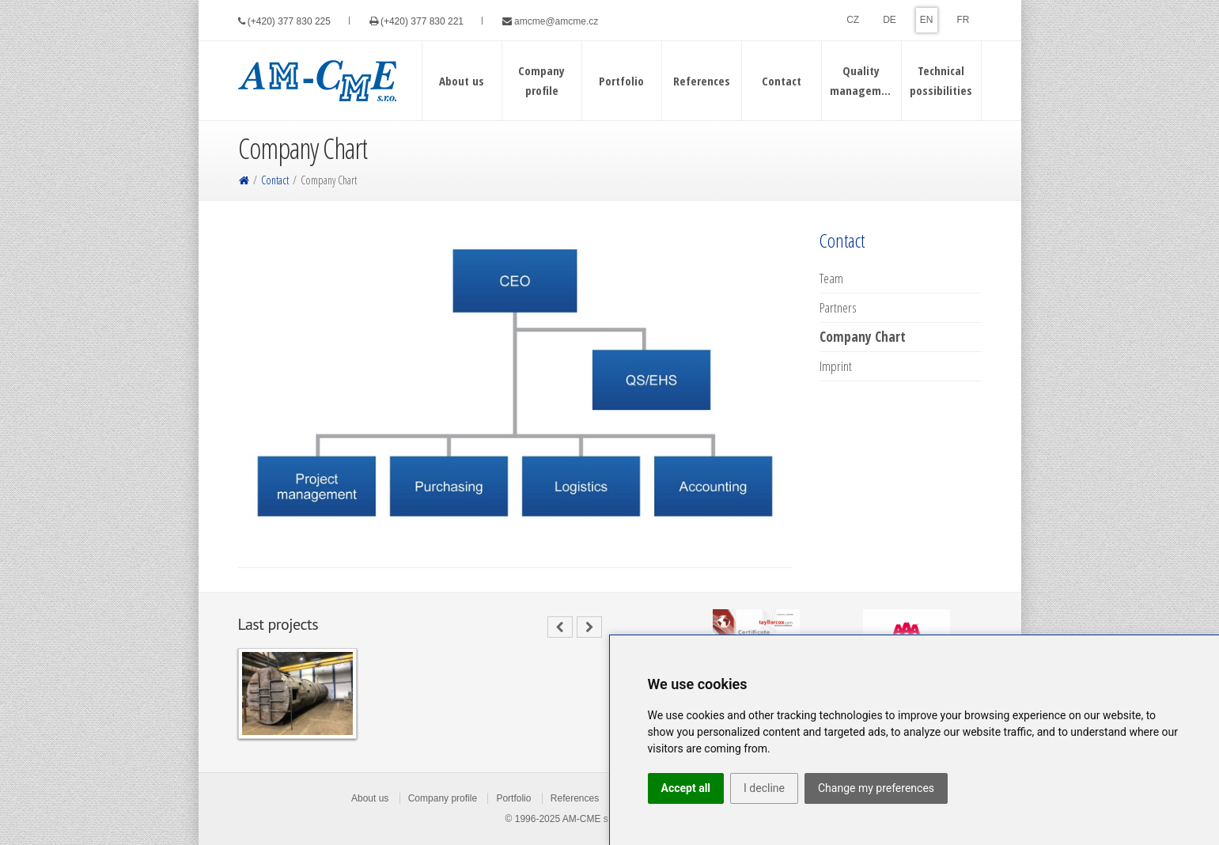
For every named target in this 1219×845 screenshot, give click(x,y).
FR (963, 19)
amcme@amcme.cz (556, 21)
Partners (838, 308)
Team (831, 278)
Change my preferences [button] (876, 788)
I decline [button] (764, 788)
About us (369, 798)
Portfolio (513, 798)
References (575, 798)
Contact (275, 180)
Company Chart (863, 337)
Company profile (442, 798)
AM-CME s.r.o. (593, 818)
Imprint (836, 366)
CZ (852, 19)
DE (889, 19)
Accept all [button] (686, 788)
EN (926, 19)
